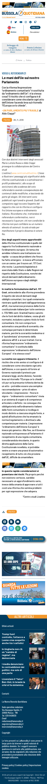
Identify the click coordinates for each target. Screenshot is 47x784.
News (13, 27)
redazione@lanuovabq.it (12, 721)
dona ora (35, 27)
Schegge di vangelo (12, 46)
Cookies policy (21, 765)
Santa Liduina (34, 47)
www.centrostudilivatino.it (24, 173)
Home (19, 60)
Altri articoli (24, 616)
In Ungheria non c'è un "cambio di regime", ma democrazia (12, 653)
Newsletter (34, 32)
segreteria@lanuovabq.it (12, 723)
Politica (28, 60)
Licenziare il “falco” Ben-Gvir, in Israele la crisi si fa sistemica (13, 682)
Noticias (13, 32)
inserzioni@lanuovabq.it (12, 726)
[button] (24, 38)
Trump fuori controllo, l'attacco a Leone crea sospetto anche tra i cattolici (13, 638)
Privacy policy (8, 765)
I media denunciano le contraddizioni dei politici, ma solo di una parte (13, 668)
